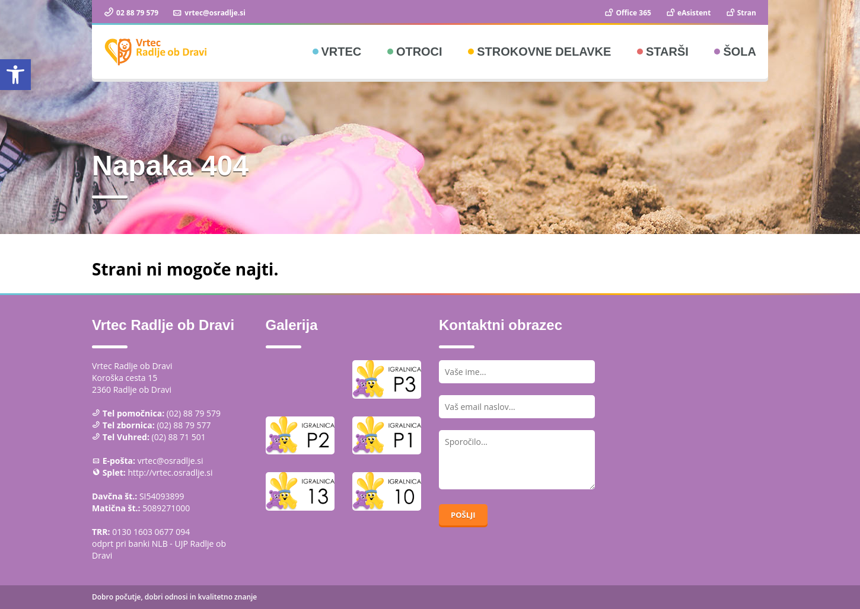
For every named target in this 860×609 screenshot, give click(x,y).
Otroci (419, 51)
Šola (739, 51)
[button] (15, 74)
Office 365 (627, 13)
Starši (667, 51)
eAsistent (688, 13)
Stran (740, 13)
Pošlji (463, 514)
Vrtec (341, 51)
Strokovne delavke (544, 51)
